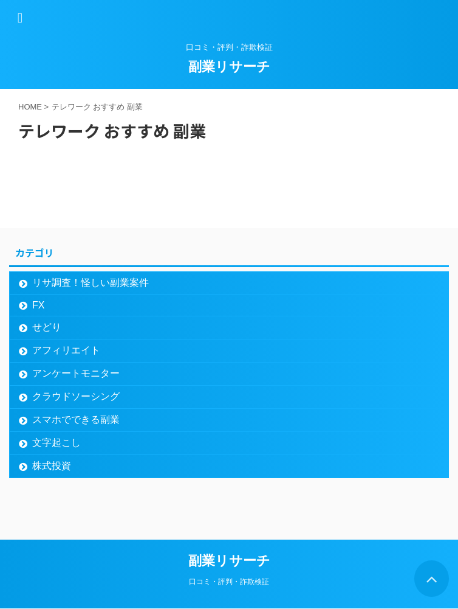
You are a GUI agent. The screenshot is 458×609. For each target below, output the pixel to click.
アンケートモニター (76, 373)
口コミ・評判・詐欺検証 (229, 581)
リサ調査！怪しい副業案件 (90, 282)
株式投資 (51, 466)
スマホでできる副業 (76, 419)
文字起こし (56, 442)
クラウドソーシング (76, 396)
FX (38, 305)
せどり (46, 327)
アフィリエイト (66, 350)
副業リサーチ (229, 66)
